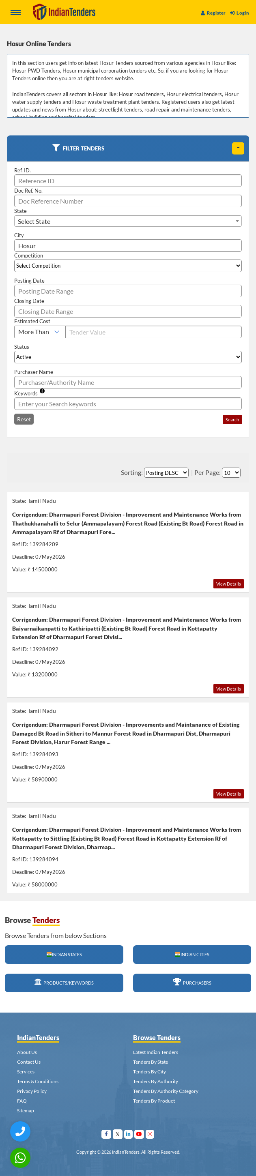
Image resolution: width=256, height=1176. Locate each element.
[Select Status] (128, 357)
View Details (228, 583)
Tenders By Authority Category (165, 1091)
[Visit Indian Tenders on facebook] (106, 1134)
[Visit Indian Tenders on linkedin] (128, 1134)
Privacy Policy (32, 1091)
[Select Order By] (166, 473)
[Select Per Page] (231, 473)
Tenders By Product (154, 1101)
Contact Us (29, 1062)
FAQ (22, 1101)
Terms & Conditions (37, 1081)
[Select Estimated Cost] (40, 332)
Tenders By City (149, 1072)
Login (239, 12)
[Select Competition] (128, 266)
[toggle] (238, 148)
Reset (24, 419)
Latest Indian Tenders (155, 1052)
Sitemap (25, 1110)
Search (232, 419)
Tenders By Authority (155, 1081)
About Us (27, 1052)
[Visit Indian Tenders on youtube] (139, 1134)
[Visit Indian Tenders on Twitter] (118, 1134)
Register (213, 12)
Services (25, 1072)
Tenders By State (150, 1062)
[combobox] (128, 221)
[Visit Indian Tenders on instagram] (150, 1134)
